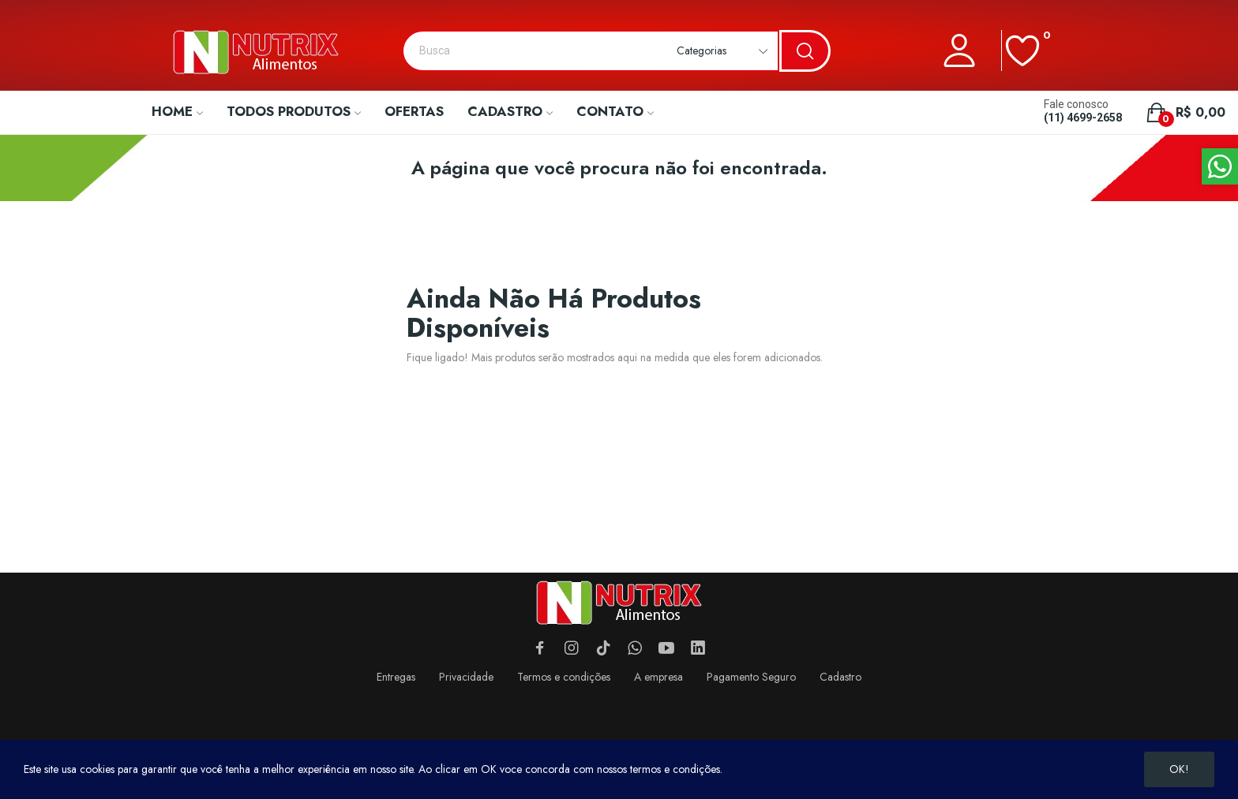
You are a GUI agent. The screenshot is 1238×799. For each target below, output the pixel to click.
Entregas (396, 677)
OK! (1179, 769)
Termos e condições (563, 677)
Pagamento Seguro (751, 677)
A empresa (658, 677)
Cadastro (840, 677)
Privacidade (466, 677)
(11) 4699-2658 (1083, 117)
